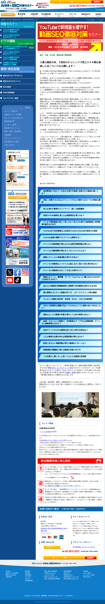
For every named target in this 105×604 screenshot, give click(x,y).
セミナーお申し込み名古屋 (46, 14)
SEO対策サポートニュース (71, 576)
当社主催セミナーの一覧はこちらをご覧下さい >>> (56, 440)
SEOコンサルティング (50, 576)
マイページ (101, 19)
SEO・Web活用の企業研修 (52, 578)
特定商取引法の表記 (11, 142)
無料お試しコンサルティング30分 (60, 368)
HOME (3, 19)
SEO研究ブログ (68, 575)
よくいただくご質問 (88, 575)
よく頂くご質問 (10, 125)
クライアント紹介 (49, 575)
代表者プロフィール (11, 128)
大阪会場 (27, 573)
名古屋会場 (28, 575)
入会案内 (85, 571)
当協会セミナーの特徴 (12, 114)
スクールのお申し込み (72, 14)
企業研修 (7, 135)
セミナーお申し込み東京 (14, 14)
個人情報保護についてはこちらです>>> (84, 547)
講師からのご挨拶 (11, 575)
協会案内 (98, 14)
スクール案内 (87, 573)
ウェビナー (28, 576)
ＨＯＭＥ (8, 571)
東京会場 (27, 571)
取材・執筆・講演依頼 (12, 131)
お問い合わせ (9, 145)
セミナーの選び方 (11, 111)
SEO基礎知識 (67, 571)
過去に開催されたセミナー (71, 578)
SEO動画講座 (29, 580)
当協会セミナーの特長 (12, 573)
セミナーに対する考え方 (13, 118)
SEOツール (67, 573)
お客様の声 (85, 14)
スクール (27, 578)
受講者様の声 (9, 121)
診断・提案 (71, 372)
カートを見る (91, 19)
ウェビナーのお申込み (59, 14)
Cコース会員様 (45, 431)
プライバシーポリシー (12, 138)
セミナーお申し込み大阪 (34, 14)
